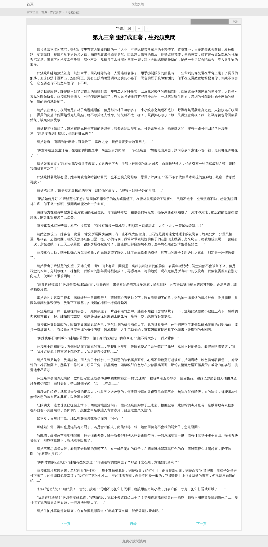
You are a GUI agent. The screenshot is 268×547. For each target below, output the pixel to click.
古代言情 (56, 12)
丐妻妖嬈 (73, 12)
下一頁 (201, 524)
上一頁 (65, 524)
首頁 (30, 4)
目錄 (133, 524)
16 (129, 28)
